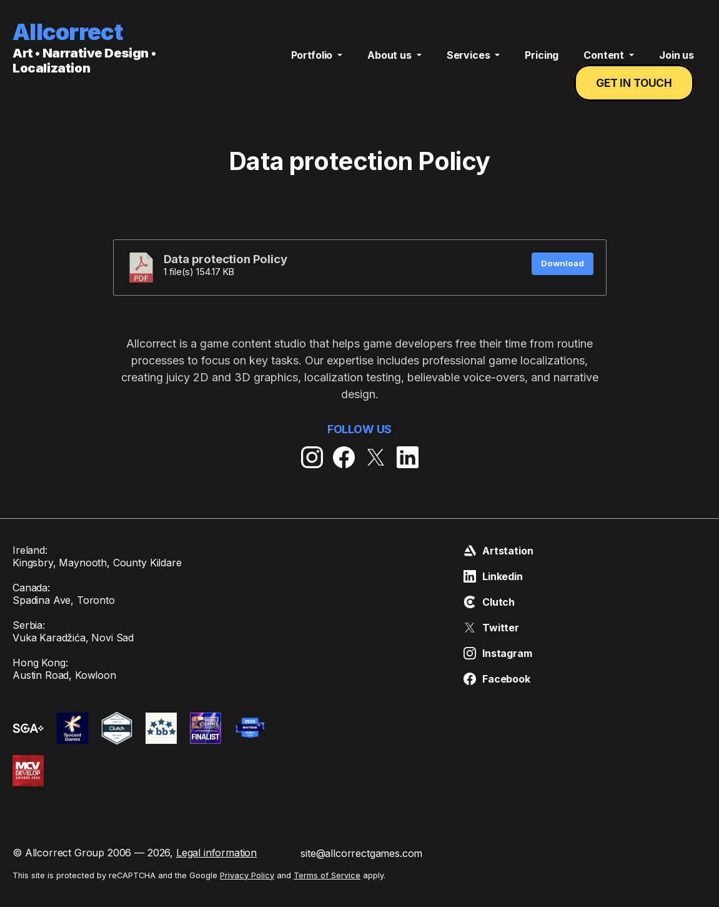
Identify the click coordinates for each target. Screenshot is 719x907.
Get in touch (636, 89)
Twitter (491, 640)
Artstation (498, 563)
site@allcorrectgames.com (361, 865)
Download (562, 276)
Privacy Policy (247, 888)
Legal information (216, 865)
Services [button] (470, 61)
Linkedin (493, 589)
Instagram (498, 665)
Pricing (541, 61)
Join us (676, 61)
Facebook (497, 691)
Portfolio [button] (313, 61)
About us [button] (390, 61)
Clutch (489, 614)
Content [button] (605, 61)
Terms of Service (327, 888)
